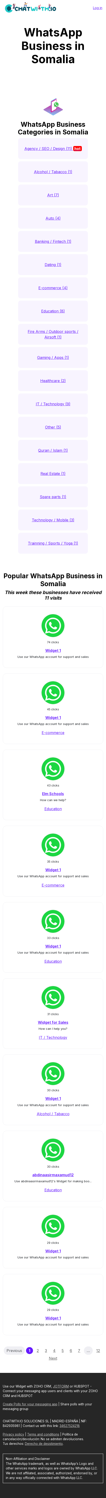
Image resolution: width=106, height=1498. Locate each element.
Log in (97, 8)
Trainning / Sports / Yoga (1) (53, 543)
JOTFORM (61, 1386)
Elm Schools (53, 793)
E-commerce (53, 732)
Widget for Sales (53, 1022)
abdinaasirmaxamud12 (53, 1175)
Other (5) (53, 427)
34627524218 (70, 1426)
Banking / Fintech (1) (53, 241)
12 (98, 1350)
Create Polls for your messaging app (30, 1404)
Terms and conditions (43, 1434)
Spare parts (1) (53, 496)
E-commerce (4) (53, 288)
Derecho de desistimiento (44, 1444)
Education (53, 808)
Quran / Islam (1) (53, 450)
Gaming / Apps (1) (53, 357)
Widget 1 (53, 650)
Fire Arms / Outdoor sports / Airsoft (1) (53, 334)
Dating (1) (53, 264)
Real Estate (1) (53, 473)
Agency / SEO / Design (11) (53, 148)
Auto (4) (53, 218)
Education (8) (53, 311)
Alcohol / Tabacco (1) (53, 171)
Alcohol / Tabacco (53, 1113)
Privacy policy (13, 1434)
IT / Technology (53, 1037)
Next (53, 1358)
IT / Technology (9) (53, 404)
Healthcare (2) (53, 380)
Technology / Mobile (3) (53, 520)
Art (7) (53, 195)
